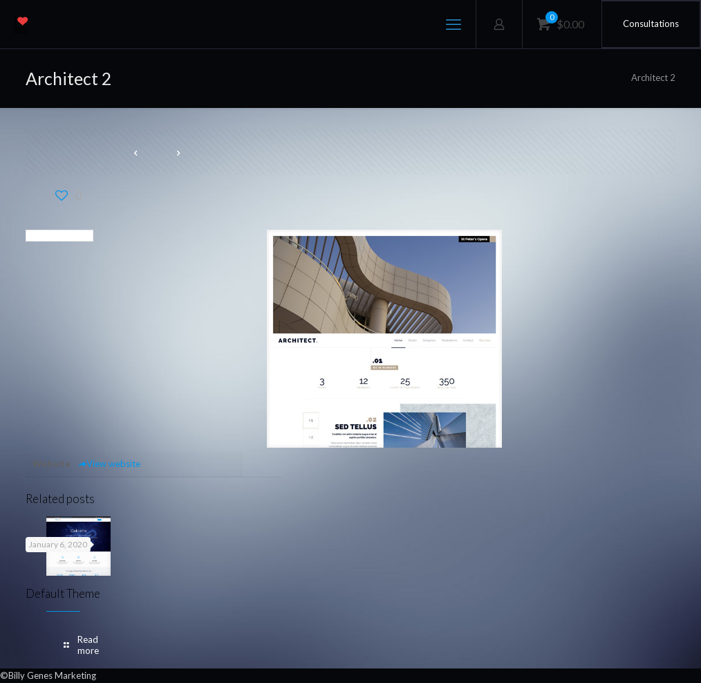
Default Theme (63, 593)
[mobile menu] (453, 24)
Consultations (651, 23)
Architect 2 (653, 77)
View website (108, 463)
